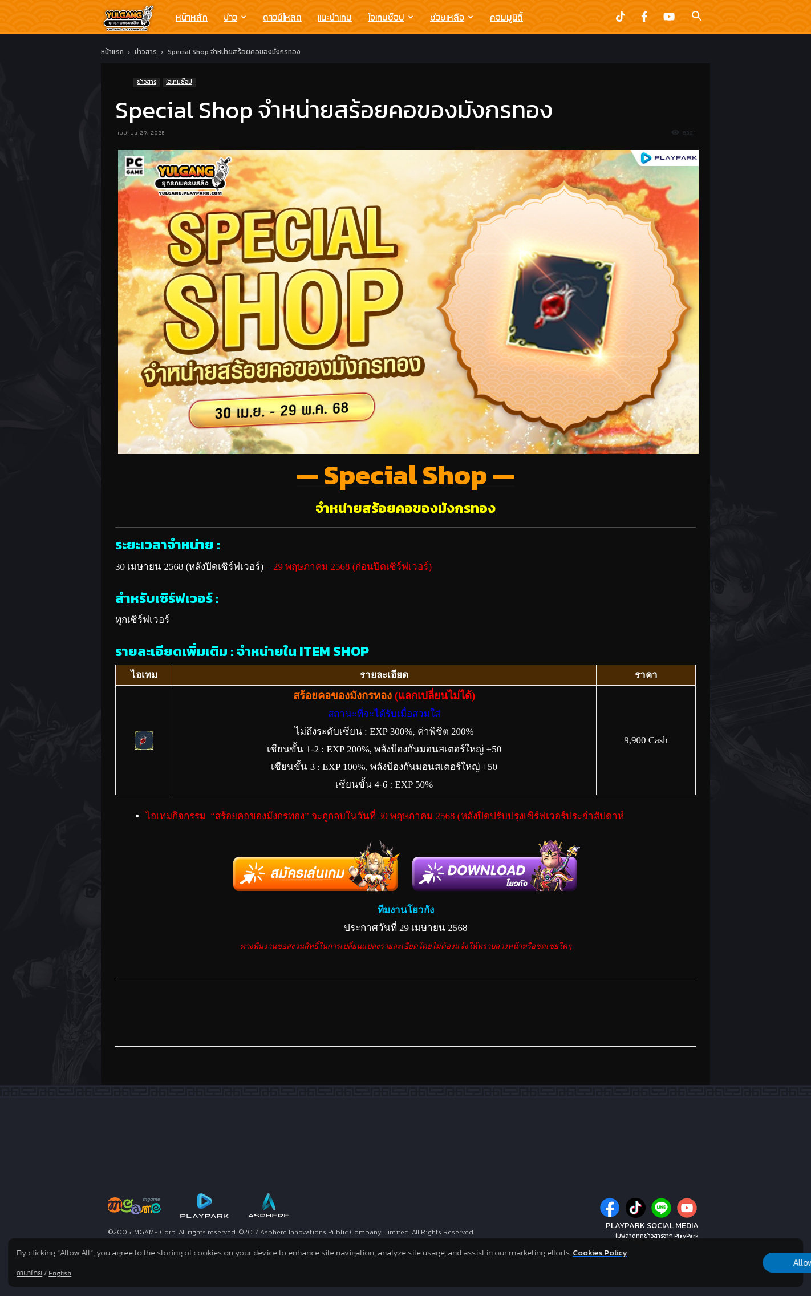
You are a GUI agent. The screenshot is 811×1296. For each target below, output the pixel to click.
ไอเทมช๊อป (390, 17)
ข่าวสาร (146, 52)
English (59, 1273)
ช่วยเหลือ (451, 17)
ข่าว (235, 17)
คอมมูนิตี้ (506, 17)
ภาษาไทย (29, 1273)
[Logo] (134, 17)
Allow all (743, 1263)
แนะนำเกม (335, 17)
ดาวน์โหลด (282, 17)
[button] (696, 17)
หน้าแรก (112, 52)
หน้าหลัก (192, 17)
